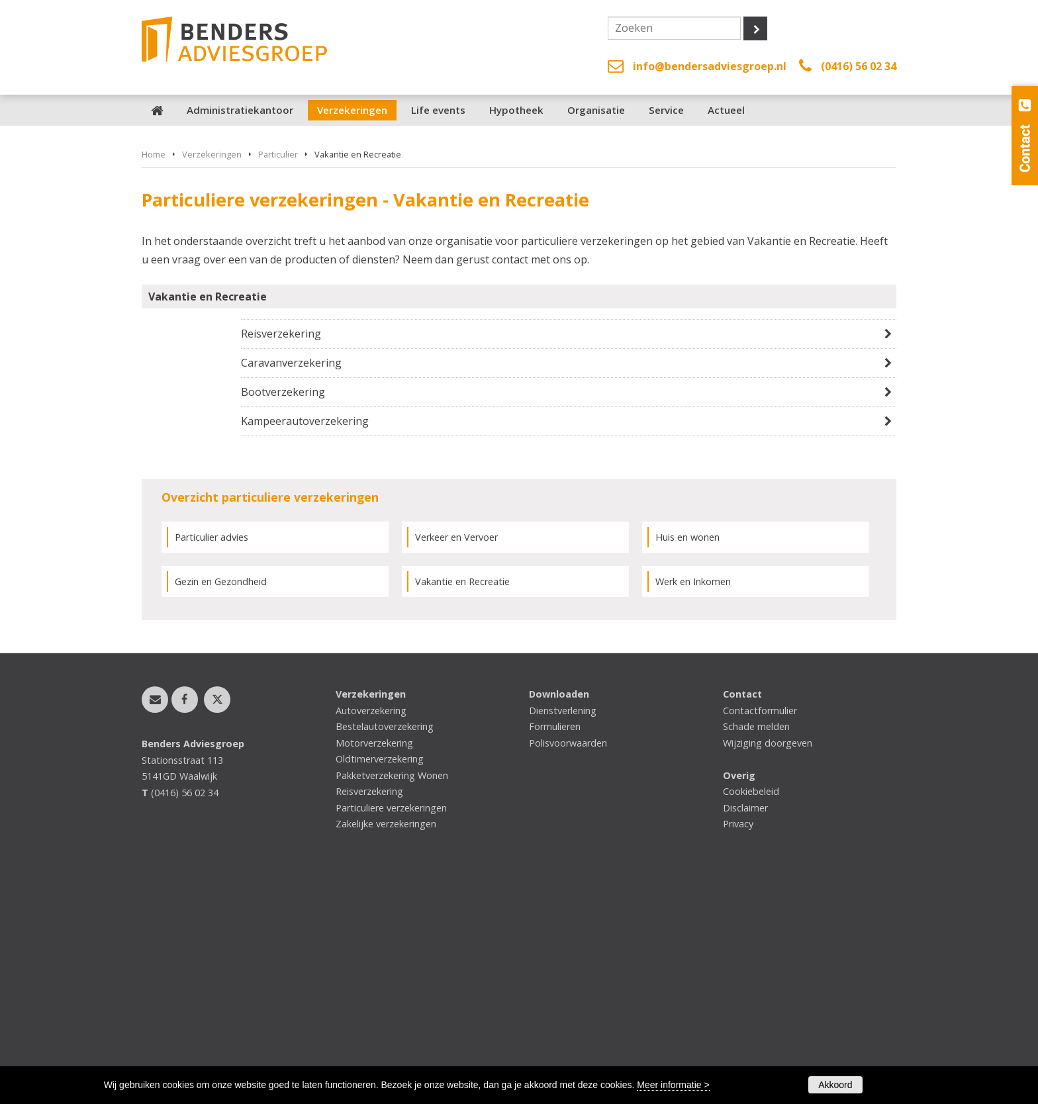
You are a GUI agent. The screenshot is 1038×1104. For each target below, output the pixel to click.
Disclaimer (745, 1026)
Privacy (738, 1042)
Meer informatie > (673, 1085)
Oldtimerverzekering (380, 978)
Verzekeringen (212, 373)
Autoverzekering (371, 929)
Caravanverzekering (291, 582)
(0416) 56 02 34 (858, 66)
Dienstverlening (562, 929)
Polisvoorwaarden (568, 962)
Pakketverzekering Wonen (392, 994)
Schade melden (756, 945)
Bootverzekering (283, 611)
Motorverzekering (374, 962)
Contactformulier (760, 929)
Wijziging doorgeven (767, 962)
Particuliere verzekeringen (391, 1026)
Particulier (278, 373)
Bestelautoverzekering (385, 945)
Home (153, 373)
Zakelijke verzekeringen (386, 1042)
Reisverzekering (281, 552)
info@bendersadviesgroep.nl (709, 66)
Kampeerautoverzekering (305, 640)
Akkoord (835, 1085)
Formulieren (555, 945)
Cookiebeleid (751, 1010)
